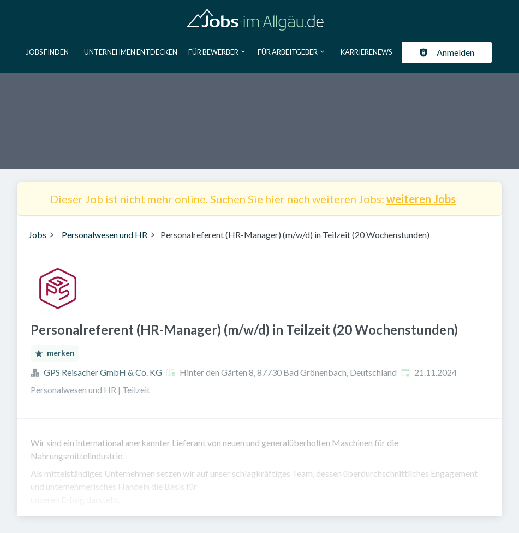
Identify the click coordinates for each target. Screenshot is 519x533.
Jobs (37, 234)
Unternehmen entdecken (130, 52)
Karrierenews (366, 52)
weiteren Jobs (421, 198)
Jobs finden (47, 52)
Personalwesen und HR (104, 234)
